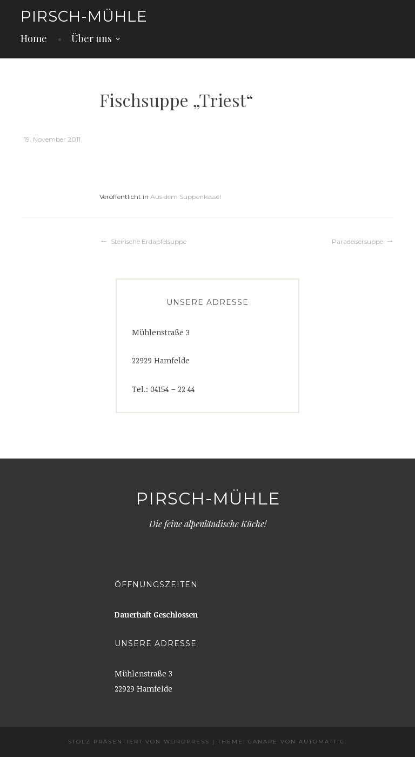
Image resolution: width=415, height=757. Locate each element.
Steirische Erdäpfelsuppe (148, 241)
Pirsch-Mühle (84, 16)
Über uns (91, 38)
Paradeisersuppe (357, 241)
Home (34, 38)
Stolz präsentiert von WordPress (139, 741)
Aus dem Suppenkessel (185, 196)
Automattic (322, 741)
